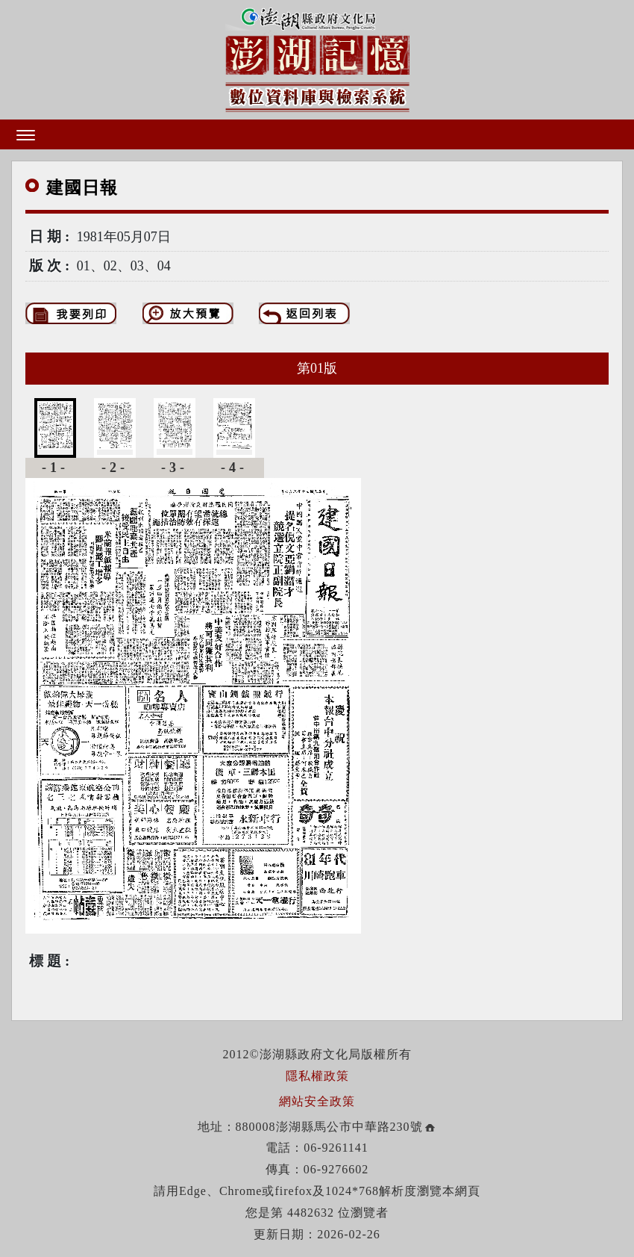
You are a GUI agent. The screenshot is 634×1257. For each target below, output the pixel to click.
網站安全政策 (317, 1101)
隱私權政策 (317, 1076)
